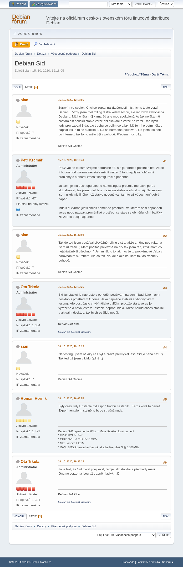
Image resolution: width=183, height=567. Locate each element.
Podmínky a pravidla (148, 562)
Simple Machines (41, 562)
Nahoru (19, 516)
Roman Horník (34, 398)
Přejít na (102, 535)
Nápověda (128, 562)
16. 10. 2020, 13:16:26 (71, 286)
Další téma (160, 74)
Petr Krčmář (32, 160)
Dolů (17, 87)
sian (24, 100)
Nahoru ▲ (168, 562)
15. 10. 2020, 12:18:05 (71, 99)
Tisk (166, 87)
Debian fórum (21, 19)
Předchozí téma (136, 74)
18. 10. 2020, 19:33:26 (71, 461)
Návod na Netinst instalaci (74, 332)
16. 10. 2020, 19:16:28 (71, 346)
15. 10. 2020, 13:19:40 (71, 160)
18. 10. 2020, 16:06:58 (71, 398)
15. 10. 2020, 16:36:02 (71, 234)
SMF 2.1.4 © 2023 (19, 562)
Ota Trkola (30, 287)
